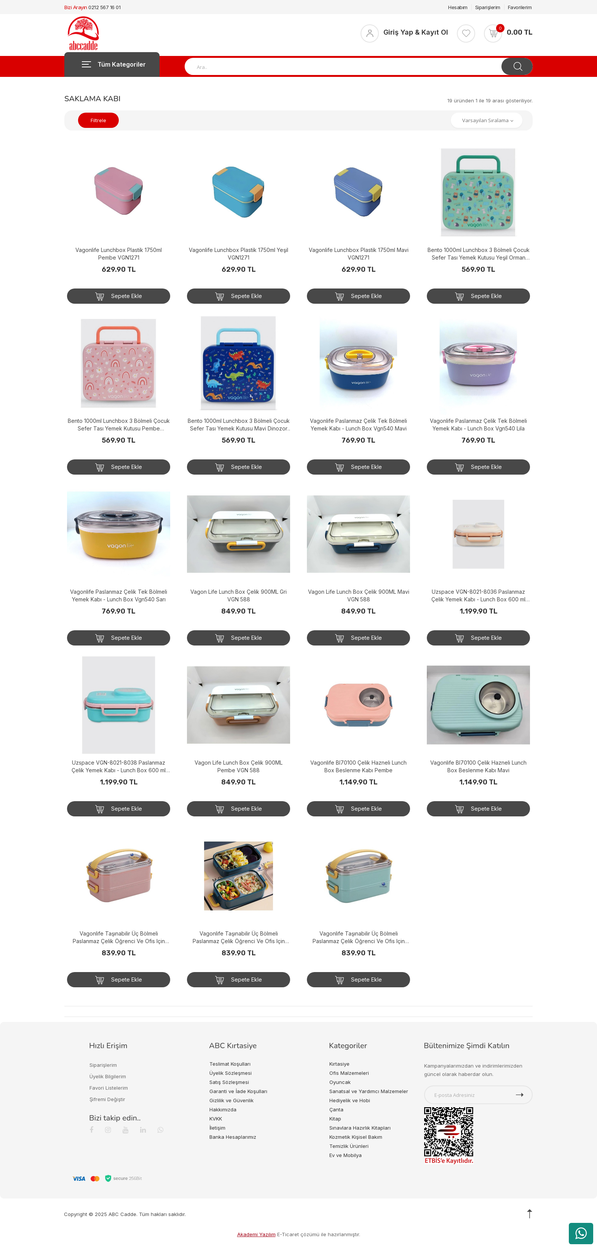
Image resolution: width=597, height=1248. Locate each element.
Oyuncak (340, 1082)
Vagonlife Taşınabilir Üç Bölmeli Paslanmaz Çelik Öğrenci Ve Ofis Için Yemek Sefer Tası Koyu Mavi (239, 937)
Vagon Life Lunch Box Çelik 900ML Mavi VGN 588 (358, 595)
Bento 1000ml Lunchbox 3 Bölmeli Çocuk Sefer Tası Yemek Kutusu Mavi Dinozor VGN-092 (239, 425)
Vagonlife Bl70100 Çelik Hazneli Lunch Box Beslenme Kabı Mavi (478, 766)
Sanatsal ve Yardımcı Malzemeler (368, 1091)
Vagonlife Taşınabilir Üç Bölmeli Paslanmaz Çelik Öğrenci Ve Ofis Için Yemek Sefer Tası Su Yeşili (359, 937)
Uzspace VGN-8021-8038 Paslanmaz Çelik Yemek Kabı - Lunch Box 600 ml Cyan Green (119, 766)
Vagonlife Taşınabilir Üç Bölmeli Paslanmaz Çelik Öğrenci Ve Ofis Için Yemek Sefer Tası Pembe (119, 937)
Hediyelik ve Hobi (349, 1100)
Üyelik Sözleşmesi (230, 1073)
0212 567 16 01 (104, 7)
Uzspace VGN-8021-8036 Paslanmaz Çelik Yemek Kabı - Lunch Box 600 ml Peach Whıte (478, 595)
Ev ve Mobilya (345, 1155)
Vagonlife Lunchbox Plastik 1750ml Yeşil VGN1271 (238, 254)
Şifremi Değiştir (107, 1099)
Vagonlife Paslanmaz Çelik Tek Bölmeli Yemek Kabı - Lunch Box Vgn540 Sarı (118, 595)
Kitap (335, 1119)
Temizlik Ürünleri (349, 1146)
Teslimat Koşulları (230, 1064)
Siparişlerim (487, 7)
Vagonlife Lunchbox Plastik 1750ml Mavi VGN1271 (359, 254)
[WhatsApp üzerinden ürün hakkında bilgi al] (581, 1233)
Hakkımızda (222, 1109)
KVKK (215, 1119)
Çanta (336, 1109)
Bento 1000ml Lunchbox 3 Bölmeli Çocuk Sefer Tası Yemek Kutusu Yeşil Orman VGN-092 (479, 254)
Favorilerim (520, 7)
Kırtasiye (339, 1064)
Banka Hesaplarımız (232, 1137)
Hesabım (458, 7)
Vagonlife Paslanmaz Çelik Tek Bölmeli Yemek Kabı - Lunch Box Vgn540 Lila (478, 425)
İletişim (217, 1128)
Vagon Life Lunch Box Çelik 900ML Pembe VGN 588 (239, 766)
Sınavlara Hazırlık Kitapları (360, 1128)
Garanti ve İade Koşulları (238, 1091)
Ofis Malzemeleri (349, 1073)
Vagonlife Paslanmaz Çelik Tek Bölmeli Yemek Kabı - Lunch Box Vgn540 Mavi (358, 425)
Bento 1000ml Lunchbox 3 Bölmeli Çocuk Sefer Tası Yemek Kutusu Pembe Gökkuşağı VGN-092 (119, 425)
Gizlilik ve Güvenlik (231, 1100)
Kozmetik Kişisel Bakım (355, 1137)
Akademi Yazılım (256, 1234)
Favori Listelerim (108, 1088)
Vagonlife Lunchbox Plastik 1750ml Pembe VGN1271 (118, 254)
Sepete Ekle (118, 296)
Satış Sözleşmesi (229, 1082)
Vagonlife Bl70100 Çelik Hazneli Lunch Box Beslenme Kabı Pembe (358, 766)
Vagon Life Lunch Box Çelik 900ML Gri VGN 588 (238, 595)
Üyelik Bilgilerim (107, 1076)
